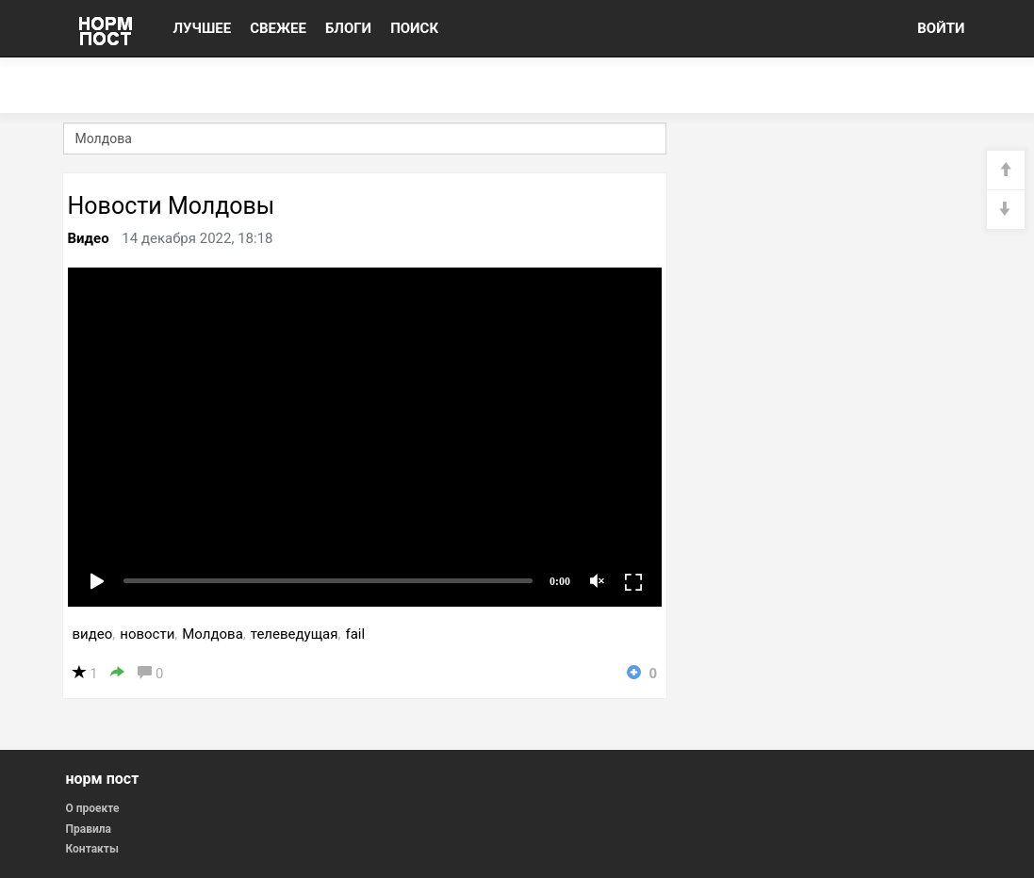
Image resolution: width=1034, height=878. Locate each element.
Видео (88, 238)
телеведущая (294, 634)
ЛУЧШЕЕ (202, 28)
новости (147, 634)
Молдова (212, 634)
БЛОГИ (348, 28)
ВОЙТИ (940, 28)
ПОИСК (414, 28)
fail (355, 634)
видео (93, 634)
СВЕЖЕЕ (278, 28)
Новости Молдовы (171, 206)
